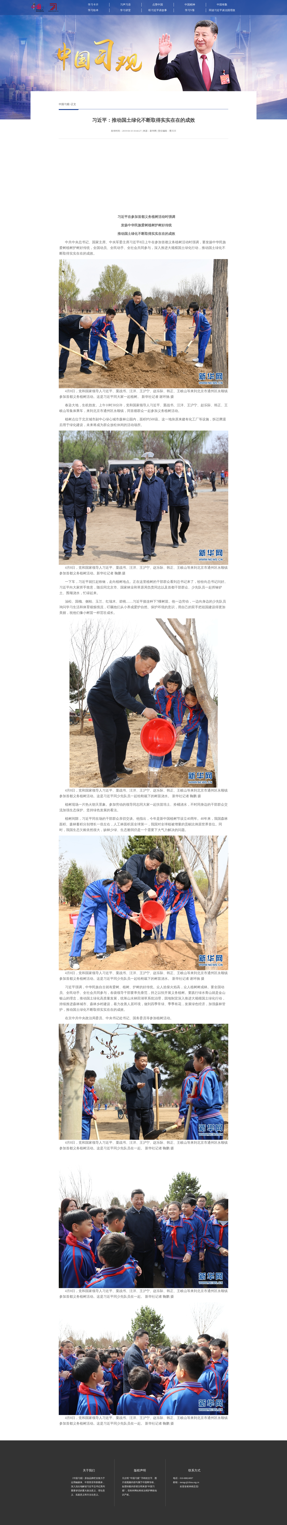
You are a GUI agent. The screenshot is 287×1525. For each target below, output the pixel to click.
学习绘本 (93, 10)
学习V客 (190, 10)
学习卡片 (93, 4)
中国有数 (222, 4)
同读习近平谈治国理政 (222, 10)
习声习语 (125, 4)
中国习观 (64, 104)
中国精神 (190, 4)
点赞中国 (157, 4)
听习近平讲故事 (157, 10)
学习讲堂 (125, 10)
